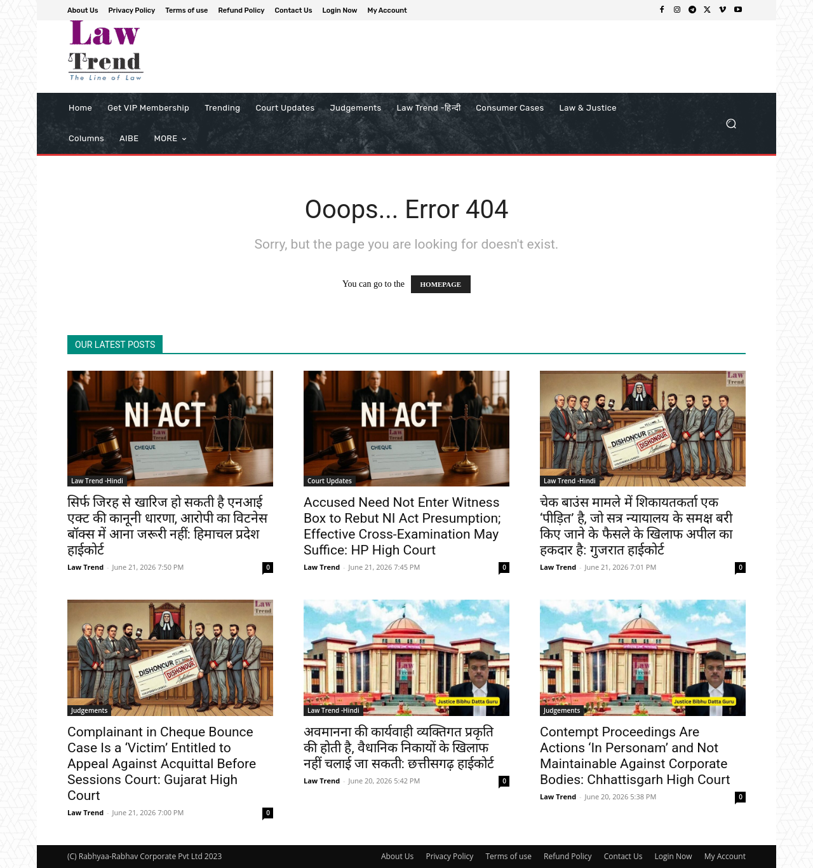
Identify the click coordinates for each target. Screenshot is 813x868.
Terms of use (508, 856)
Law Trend (85, 567)
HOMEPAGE (441, 284)
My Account (725, 856)
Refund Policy (568, 856)
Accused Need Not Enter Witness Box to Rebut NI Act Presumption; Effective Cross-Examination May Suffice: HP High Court (402, 526)
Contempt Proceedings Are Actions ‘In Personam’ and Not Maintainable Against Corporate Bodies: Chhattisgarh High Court (635, 755)
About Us (397, 856)
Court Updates (329, 480)
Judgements (89, 710)
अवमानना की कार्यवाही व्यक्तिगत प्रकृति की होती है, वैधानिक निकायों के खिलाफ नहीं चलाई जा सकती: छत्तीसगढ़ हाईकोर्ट (399, 747)
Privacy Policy (449, 856)
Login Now (673, 856)
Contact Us (623, 856)
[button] (731, 124)
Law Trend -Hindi (97, 480)
